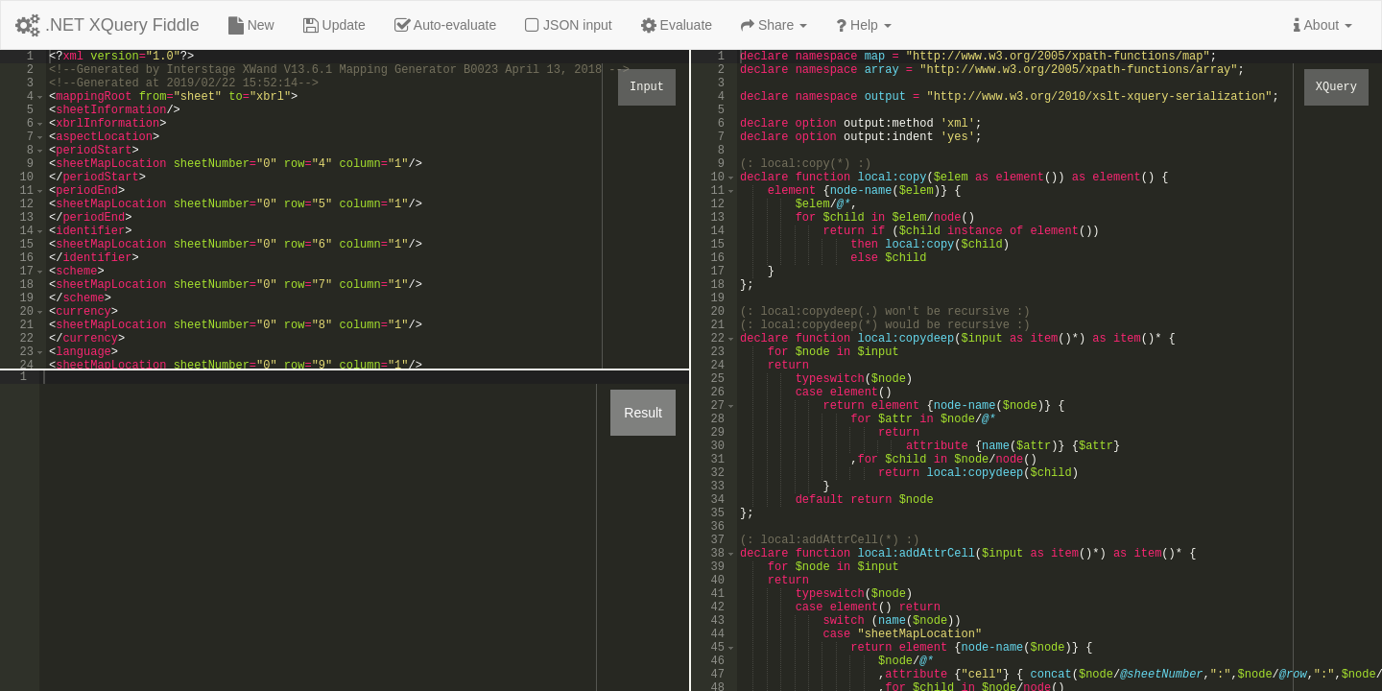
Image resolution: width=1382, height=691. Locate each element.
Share (774, 25)
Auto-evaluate (445, 25)
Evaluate (676, 25)
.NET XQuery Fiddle (107, 25)
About (1323, 25)
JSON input (568, 25)
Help (864, 25)
